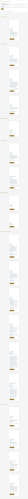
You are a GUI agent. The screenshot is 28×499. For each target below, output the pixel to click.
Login (6, 11)
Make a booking (12, 65)
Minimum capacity (3, 3)
